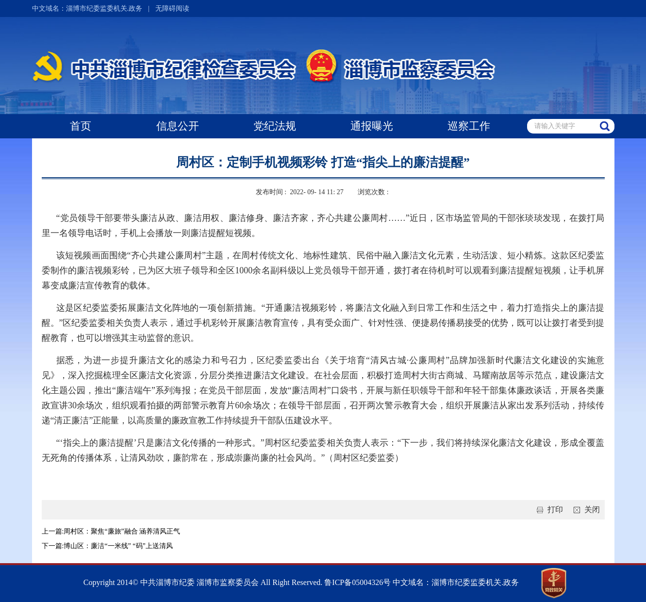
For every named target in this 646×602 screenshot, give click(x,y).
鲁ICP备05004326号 (356, 582)
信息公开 (177, 126)
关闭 (585, 509)
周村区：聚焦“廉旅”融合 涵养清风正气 (122, 531)
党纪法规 (274, 126)
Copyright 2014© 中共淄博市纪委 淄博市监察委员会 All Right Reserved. (203, 582)
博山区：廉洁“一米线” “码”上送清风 (118, 546)
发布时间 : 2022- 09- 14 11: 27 (300, 192)
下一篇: (53, 546)
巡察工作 (468, 126)
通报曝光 (371, 126)
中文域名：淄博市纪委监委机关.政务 (87, 8)
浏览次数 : (374, 192)
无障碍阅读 (172, 8)
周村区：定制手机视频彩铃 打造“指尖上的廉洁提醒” (323, 162)
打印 (548, 509)
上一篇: (53, 531)
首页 (80, 126)
